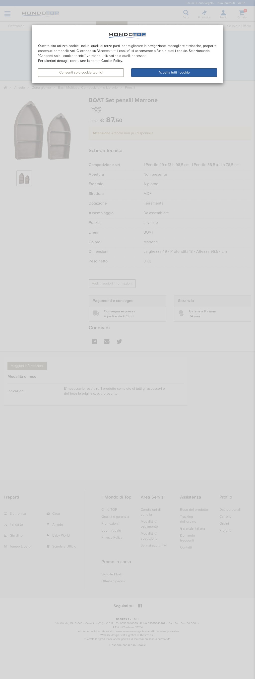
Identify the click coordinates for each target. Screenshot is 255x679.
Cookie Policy (111, 61)
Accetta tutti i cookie (174, 72)
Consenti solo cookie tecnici (81, 72)
